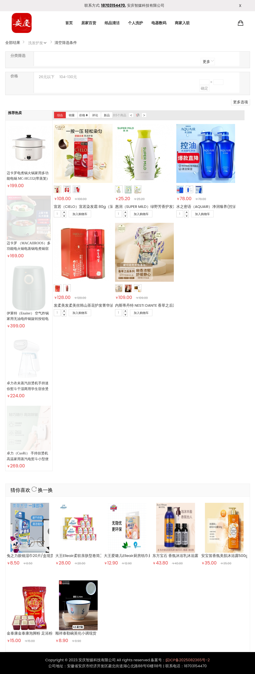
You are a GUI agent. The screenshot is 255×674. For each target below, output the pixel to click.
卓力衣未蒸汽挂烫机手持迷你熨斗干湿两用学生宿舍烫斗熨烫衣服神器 (28, 272)
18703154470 (113, 5)
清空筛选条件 (66, 42)
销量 (72, 115)
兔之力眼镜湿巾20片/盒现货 (30, 417)
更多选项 (240, 102)
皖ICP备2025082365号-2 (188, 521)
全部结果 (12, 42)
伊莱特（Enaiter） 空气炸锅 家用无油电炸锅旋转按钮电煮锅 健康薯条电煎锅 (28, 241)
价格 (83, 115)
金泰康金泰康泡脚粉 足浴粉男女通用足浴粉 (43, 494)
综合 (60, 115)
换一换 (42, 351)
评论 (95, 115)
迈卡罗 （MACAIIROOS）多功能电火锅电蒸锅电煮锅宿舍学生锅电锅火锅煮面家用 (29, 209)
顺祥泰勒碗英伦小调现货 (75, 494)
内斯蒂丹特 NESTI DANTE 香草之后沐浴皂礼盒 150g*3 (160, 305)
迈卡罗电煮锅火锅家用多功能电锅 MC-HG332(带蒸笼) (28, 175)
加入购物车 (79, 214)
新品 (107, 115)
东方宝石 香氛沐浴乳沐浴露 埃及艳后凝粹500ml (192, 417)
